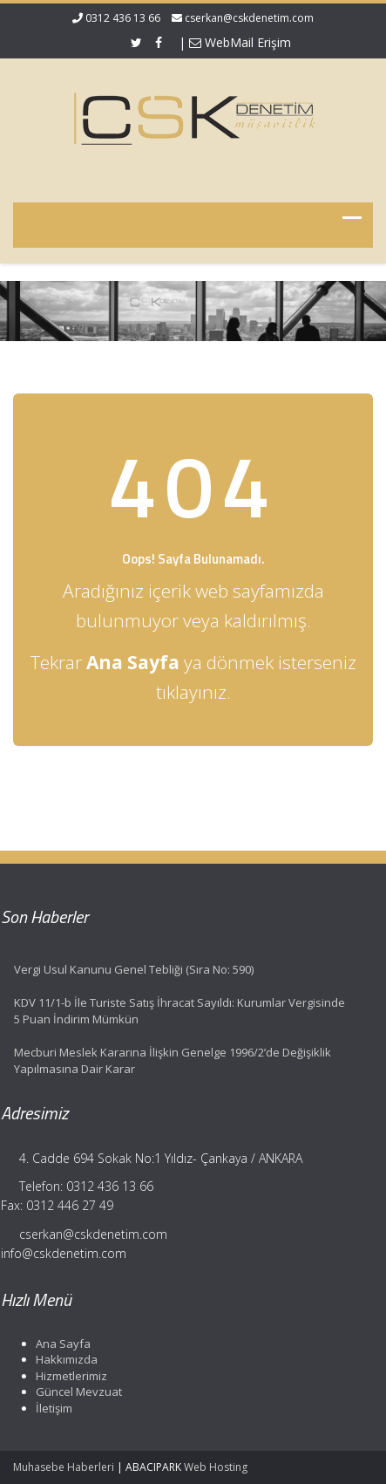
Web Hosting (215, 1467)
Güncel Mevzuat (75, 1391)
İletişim (50, 1408)
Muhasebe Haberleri (63, 1467)
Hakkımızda (63, 1359)
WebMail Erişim (240, 42)
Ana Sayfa (59, 1343)
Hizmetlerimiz (68, 1376)
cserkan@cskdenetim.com (249, 17)
